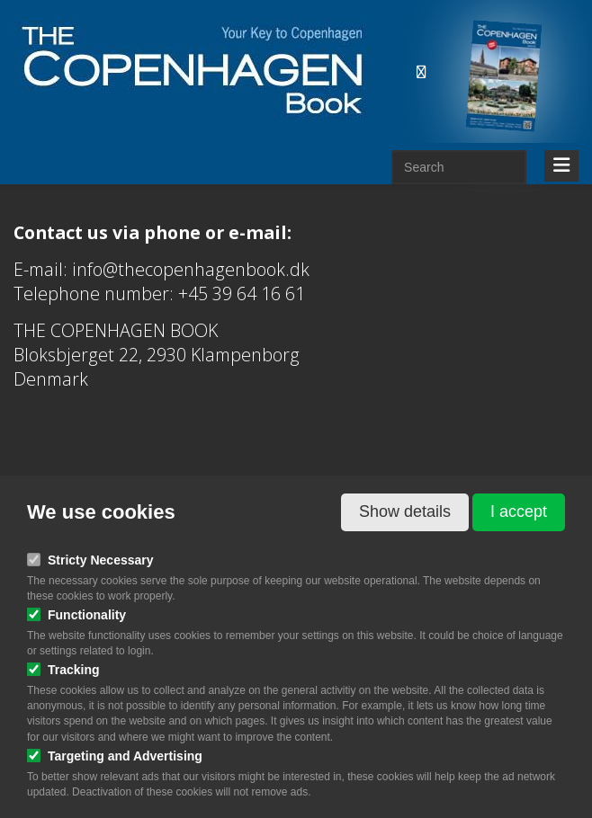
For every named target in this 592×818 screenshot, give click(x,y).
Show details (405, 511)
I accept (518, 511)
